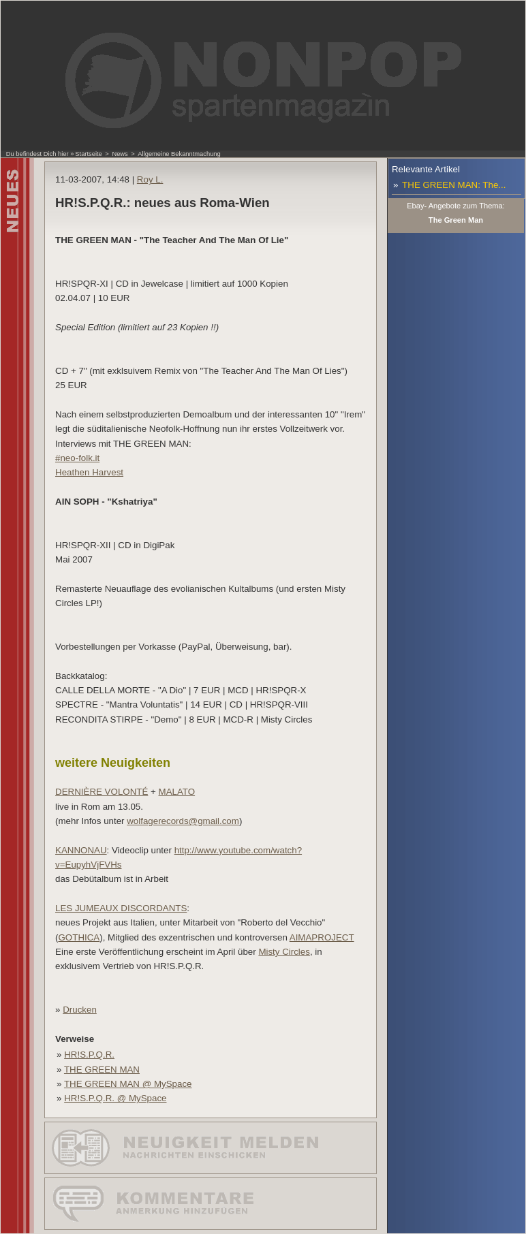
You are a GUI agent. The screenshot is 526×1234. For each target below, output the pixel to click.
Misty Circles (284, 952)
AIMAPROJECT (322, 937)
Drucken (80, 1009)
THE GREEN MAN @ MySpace (128, 1084)
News (119, 154)
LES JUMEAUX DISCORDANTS (121, 908)
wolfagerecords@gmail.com (183, 821)
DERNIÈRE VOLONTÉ (101, 792)
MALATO (177, 792)
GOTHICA (79, 937)
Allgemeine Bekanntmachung (179, 154)
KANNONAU (81, 850)
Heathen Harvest (89, 472)
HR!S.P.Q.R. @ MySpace (115, 1098)
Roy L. (150, 179)
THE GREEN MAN (102, 1069)
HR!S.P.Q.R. (89, 1054)
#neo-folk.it (77, 458)
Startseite (88, 154)
